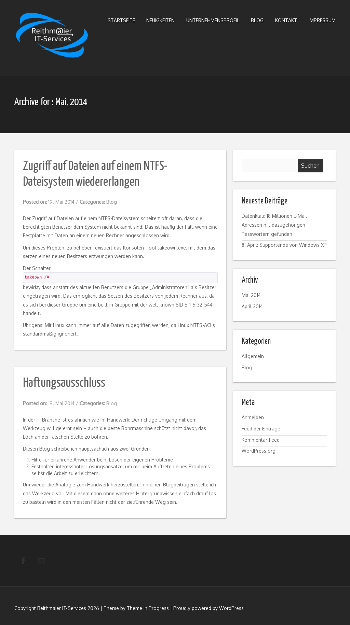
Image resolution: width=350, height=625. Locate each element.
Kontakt (286, 20)
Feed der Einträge (261, 428)
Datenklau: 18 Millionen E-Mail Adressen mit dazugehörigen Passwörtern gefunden (274, 225)
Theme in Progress (148, 608)
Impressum (322, 20)
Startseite (121, 20)
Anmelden (253, 417)
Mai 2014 (251, 295)
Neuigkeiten (160, 20)
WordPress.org (258, 451)
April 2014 (252, 306)
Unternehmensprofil (212, 20)
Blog (257, 20)
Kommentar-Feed (261, 440)
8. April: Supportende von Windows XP (284, 245)
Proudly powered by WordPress (208, 608)
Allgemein (253, 356)
